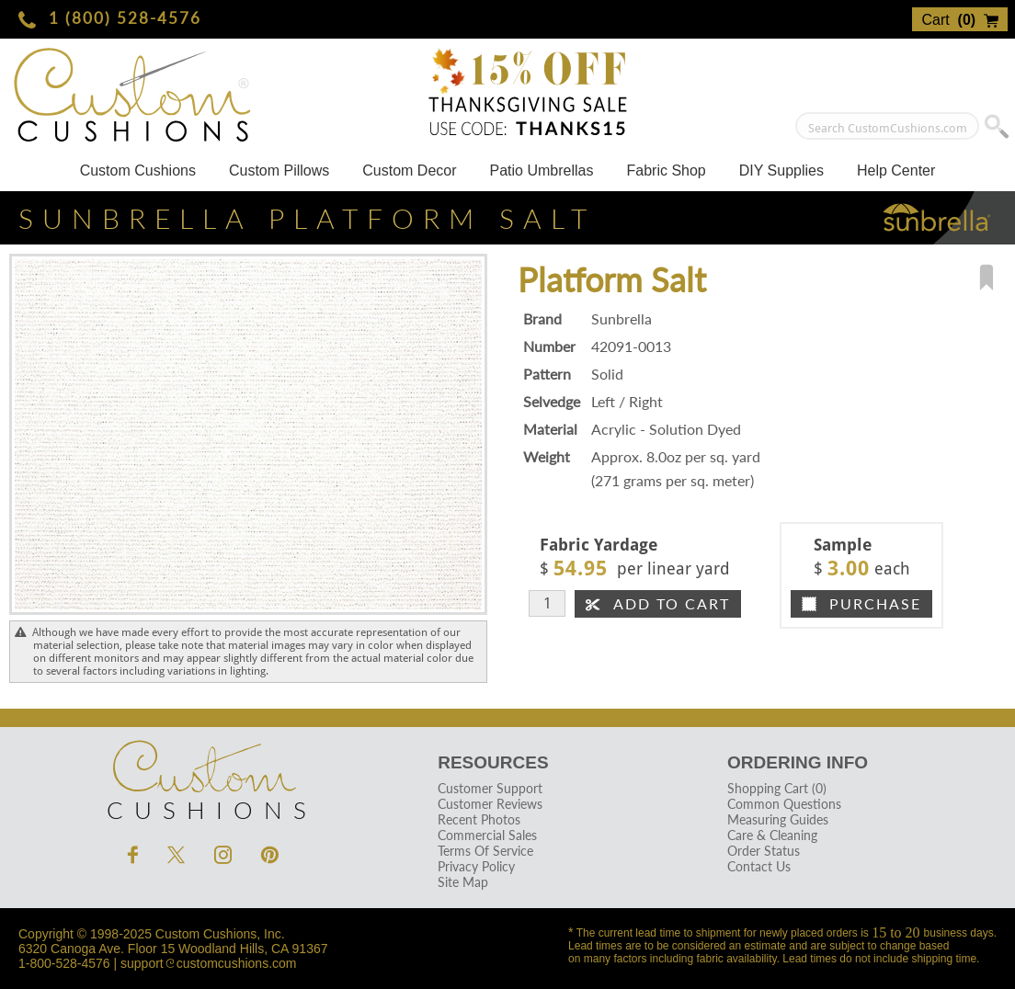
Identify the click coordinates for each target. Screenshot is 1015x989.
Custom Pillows (279, 170)
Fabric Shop (665, 170)
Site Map (463, 882)
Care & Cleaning (772, 835)
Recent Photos (479, 819)
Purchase (861, 603)
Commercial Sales (487, 835)
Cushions (203, 775)
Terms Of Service (485, 850)
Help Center (896, 170)
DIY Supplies (781, 170)
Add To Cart (658, 603)
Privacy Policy (476, 866)
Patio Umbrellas (542, 170)
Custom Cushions (138, 170)
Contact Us (759, 866)
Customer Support (490, 788)
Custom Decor (409, 170)
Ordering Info (797, 762)
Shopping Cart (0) (777, 788)
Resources (493, 762)
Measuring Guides (777, 819)
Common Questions (784, 804)
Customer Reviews (490, 804)
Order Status (763, 850)
